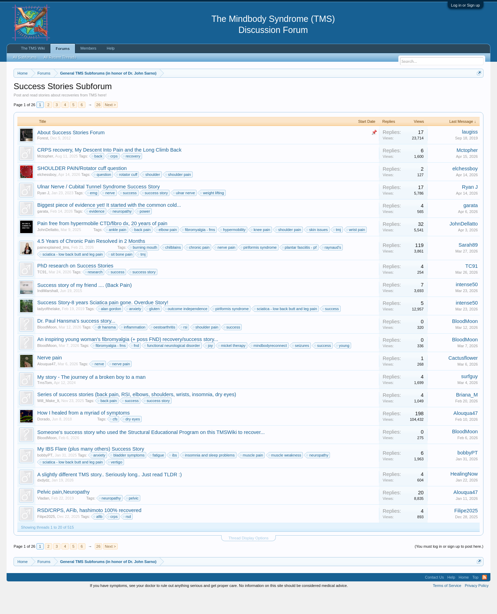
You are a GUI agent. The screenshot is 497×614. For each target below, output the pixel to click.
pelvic (133, 519)
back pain (141, 250)
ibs (173, 476)
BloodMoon (47, 348)
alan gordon (110, 329)
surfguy (469, 397)
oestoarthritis (163, 348)
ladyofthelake (48, 329)
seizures (301, 366)
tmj (337, 250)
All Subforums (24, 57)
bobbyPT (44, 476)
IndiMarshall (47, 311)
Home (464, 598)
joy (209, 366)
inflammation (133, 348)
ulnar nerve (184, 214)
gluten (153, 329)
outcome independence (186, 329)
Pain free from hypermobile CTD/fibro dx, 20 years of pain (102, 244)
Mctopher (45, 177)
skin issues (317, 250)
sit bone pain (120, 275)
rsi (184, 348)
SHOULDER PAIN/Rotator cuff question (82, 189)
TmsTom (44, 403)
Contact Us (434, 598)
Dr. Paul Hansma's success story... (76, 341)
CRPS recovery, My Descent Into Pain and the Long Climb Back (109, 170)
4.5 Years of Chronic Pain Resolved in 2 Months (91, 262)
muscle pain (252, 476)
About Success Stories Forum (71, 153)
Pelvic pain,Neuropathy (63, 512)
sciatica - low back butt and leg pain (71, 275)
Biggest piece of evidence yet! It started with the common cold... (109, 226)
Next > (110, 125)
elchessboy (46, 195)
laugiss (470, 152)
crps (113, 177)
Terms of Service (447, 606)
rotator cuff (127, 195)
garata (42, 232)
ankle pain (116, 250)
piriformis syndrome (259, 268)
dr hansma (106, 348)
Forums (62, 48)
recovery (132, 177)
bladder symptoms (127, 476)
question (102, 195)
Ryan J (43, 214)
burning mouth (144, 268)
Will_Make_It (48, 421)
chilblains (172, 268)
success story (155, 214)
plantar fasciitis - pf (300, 268)
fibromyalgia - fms (199, 250)
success (129, 214)
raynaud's (332, 268)
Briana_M (467, 415)
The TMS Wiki (33, 48)
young (343, 366)
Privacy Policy (476, 606)
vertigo (115, 483)
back (97, 177)
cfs (113, 440)
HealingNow (464, 494)
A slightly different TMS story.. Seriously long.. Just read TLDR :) (109, 495)
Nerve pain (49, 378)
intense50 (467, 305)
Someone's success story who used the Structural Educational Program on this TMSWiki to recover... (151, 453)
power (144, 232)
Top (475, 598)
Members (89, 48)
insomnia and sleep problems (209, 476)
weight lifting (212, 214)
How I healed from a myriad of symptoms (83, 433)
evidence (96, 232)
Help (111, 48)
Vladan (43, 519)
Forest (42, 159)
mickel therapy (232, 366)
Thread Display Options (248, 559)
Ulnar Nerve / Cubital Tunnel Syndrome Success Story (98, 207)
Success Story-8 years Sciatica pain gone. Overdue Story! (102, 323)
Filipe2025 (46, 537)
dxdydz (43, 501)
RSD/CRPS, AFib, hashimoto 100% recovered (89, 531)
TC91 (42, 293)
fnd (135, 366)
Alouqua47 (46, 385)
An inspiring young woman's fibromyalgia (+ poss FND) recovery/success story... (127, 360)
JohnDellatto (47, 250)
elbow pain (167, 250)
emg (92, 214)
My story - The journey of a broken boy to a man (91, 398)
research (94, 293)
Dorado (43, 440)
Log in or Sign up (465, 5)
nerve (109, 214)
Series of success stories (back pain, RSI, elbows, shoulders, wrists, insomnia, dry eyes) (136, 415)
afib (98, 537)
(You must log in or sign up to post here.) (449, 567)
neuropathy (121, 232)
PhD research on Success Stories (75, 286)
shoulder (151, 195)
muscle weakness (285, 476)
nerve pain (225, 268)
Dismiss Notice (477, 89)
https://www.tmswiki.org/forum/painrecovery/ (331, 89)
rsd (127, 537)
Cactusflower (463, 379)
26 (98, 125)
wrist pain (356, 250)
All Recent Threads (60, 57)
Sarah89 (468, 265)
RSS (484, 598)
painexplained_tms (53, 268)
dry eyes (131, 440)
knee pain (260, 250)
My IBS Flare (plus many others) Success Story (90, 469)
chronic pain (198, 268)
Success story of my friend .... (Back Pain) (84, 306)
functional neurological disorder (172, 366)
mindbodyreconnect (269, 366)
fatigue (157, 476)
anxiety (134, 329)
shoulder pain (178, 195)
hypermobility (233, 250)
